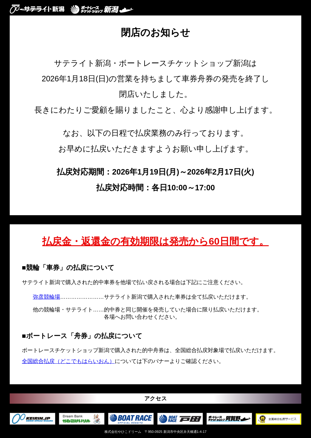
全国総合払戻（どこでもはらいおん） (68, 361)
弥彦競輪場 (46, 297)
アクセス (155, 399)
